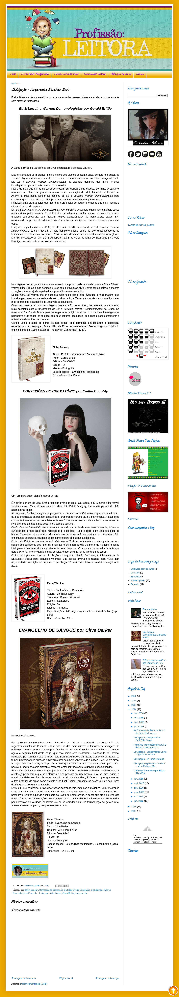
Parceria (135, 584)
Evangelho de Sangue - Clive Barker (44, 893)
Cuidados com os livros (142, 569)
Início (12, 74)
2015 (134, 806)
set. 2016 (139, 717)
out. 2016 (139, 713)
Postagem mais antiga (107, 978)
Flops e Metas (149, 609)
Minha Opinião (138, 580)
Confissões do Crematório (51, 890)
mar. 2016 (139, 792)
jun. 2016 (139, 779)
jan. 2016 (139, 801)
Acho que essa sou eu (121, 74)
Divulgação (85, 890)
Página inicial (66, 978)
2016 (134, 709)
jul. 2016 (138, 726)
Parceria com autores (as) (66, 74)
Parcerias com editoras (94, 74)
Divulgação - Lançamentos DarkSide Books (154, 635)
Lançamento (81, 893)
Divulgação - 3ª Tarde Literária (149, 759)
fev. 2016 (139, 796)
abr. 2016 (139, 788)
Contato (140, 74)
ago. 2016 (139, 722)
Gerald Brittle (68, 893)
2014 (134, 811)
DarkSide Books (71, 890)
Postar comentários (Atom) (33, 984)
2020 (134, 696)
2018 (134, 700)
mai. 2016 (139, 783)
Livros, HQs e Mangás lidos (35, 74)
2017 (134, 705)
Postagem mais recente (24, 978)
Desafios (135, 572)
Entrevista (136, 576)
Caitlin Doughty (31, 890)
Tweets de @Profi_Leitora (141, 225)
